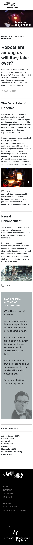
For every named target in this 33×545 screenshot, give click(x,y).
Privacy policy (11, 507)
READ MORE (9, 91)
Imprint (7, 503)
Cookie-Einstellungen (16, 510)
